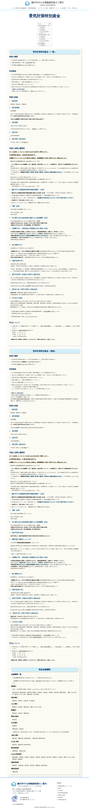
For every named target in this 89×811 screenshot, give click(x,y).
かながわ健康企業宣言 (17, 804)
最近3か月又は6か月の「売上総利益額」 (22, 225)
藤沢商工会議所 (61, 795)
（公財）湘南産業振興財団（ (35, 637)
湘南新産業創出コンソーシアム (65, 786)
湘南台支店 (29, 694)
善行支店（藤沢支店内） (60, 692)
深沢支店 (32, 765)
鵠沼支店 (40, 692)
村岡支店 (54, 757)
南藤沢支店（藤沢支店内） (24, 738)
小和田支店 (20, 765)
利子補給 (24, 142)
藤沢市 (59, 788)
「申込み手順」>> (58, 326)
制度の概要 (42, 27)
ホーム (12, 8)
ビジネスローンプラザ (38, 689)
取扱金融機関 (42, 43)
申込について (43, 33)
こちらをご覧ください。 (32, 316)
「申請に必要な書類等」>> (46, 326)
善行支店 (14, 719)
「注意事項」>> (69, 326)
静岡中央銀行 (15, 716)
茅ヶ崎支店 (36, 694)
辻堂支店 (45, 692)
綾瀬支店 (20, 759)
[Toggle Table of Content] (49, 24)
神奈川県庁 (60, 797)
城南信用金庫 (15, 768)
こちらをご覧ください (29, 186)
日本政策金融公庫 (62, 799)
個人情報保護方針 (24, 797)
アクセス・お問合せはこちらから (20, 793)
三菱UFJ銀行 (14, 735)
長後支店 (51, 692)
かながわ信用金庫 (16, 754)
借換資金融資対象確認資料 (23, 399)
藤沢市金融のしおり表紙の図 (36, 179)
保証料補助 (29, 62)
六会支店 (25, 700)
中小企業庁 (60, 790)
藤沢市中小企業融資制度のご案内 (32, 783)
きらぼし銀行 (15, 741)
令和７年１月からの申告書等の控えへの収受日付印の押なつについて (35, 253)
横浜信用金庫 (15, 747)
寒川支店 (27, 765)
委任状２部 (13, 292)
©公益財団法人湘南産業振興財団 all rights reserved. (44, 807)
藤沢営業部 (15, 757)
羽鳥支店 (14, 759)
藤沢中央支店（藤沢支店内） (19, 692)
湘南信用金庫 (15, 762)
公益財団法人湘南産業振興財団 (47, 5)
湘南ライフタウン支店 (20, 694)
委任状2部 (38, 681)
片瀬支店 (34, 692)
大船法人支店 (22, 750)
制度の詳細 (43, 30)
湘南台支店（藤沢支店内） (39, 738)
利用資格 (42, 28)
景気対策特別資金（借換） (45, 34)
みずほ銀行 (14, 722)
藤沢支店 (29, 692)
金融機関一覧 (43, 45)
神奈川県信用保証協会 (63, 792)
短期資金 (34, 129)
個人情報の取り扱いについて (27, 799)
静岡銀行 (13, 710)
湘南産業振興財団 (22, 330)
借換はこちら (34, 91)
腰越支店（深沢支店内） (42, 765)
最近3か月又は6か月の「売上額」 (20, 223)
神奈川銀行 (14, 697)
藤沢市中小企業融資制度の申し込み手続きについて (23, 161)
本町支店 (38, 757)
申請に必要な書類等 (45, 31)
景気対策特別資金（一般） (44, 25)
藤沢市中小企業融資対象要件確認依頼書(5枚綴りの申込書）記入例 (28, 193)
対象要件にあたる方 (22, 65)
